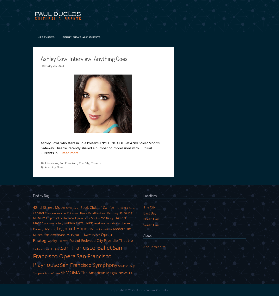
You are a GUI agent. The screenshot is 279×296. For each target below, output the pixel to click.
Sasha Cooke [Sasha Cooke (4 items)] (52, 273)
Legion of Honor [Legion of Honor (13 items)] (73, 228)
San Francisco (68, 163)
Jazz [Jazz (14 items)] (46, 228)
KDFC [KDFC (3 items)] (53, 229)
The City (84, 163)
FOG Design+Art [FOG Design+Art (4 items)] (110, 218)
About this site (154, 247)
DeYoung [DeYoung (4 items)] (112, 213)
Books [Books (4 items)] (124, 208)
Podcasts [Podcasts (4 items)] (63, 241)
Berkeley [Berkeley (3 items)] (74, 208)
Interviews (46, 37)
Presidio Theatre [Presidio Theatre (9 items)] (118, 240)
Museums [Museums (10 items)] (74, 234)
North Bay (151, 219)
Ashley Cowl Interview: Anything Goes (84, 58)
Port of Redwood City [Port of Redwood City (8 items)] (86, 240)
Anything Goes (54, 167)
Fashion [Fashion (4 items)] (95, 218)
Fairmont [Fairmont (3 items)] (85, 218)
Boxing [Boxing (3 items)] (132, 208)
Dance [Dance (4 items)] (84, 213)
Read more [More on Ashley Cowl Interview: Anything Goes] (70, 153)
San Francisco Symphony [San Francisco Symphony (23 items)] (88, 264)
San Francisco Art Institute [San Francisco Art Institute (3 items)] (46, 249)
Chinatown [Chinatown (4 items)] (73, 213)
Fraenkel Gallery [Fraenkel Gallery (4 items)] (53, 223)
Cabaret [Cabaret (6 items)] (38, 213)
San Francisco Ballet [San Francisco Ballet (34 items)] (86, 247)
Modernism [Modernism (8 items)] (122, 229)
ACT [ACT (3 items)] (68, 208)
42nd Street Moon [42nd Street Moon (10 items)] (49, 207)
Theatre (96, 163)
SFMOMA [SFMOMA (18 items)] (70, 272)
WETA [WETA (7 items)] (128, 273)
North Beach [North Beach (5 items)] (92, 235)
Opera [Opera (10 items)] (106, 234)
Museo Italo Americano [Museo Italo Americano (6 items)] (49, 235)
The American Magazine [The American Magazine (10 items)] (102, 272)
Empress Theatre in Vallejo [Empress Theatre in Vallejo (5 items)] (63, 218)
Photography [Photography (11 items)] (45, 240)
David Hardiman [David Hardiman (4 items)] (97, 213)
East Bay (150, 213)
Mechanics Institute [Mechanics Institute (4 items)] (101, 229)
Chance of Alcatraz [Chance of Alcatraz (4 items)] (55, 213)
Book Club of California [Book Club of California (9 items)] (100, 207)
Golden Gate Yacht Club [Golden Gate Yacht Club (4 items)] (107, 223)
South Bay (151, 225)
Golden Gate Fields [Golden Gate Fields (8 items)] (79, 223)
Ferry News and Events (82, 37)
